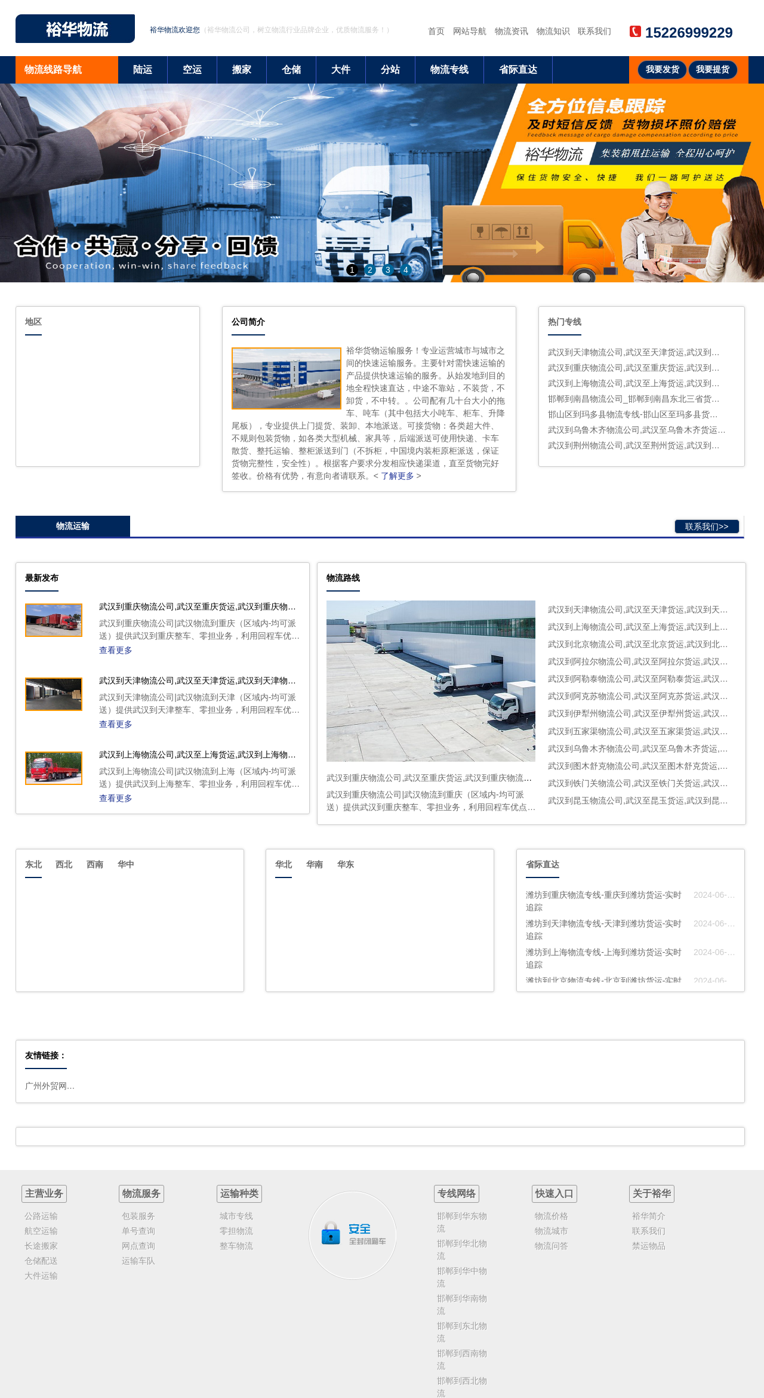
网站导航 (469, 31)
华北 (283, 864)
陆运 (142, 69)
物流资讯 (511, 31)
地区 (33, 322)
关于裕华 (652, 1193)
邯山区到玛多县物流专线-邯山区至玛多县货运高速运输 (637, 414)
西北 (64, 864)
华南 (314, 864)
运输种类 (239, 1193)
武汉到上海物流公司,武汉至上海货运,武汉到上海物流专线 (637, 383)
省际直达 (518, 69)
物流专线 (449, 69)
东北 (33, 864)
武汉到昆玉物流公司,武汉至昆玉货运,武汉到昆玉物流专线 (655, 800)
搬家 (241, 69)
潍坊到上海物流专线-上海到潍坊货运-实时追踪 (604, 958)
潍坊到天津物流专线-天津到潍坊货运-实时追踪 (604, 930)
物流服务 (141, 1193)
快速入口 (554, 1193)
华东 (345, 864)
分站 (390, 69)
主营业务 (44, 1193)
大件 (340, 69)
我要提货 (712, 69)
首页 (436, 31)
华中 (126, 864)
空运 (192, 69)
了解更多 (397, 476)
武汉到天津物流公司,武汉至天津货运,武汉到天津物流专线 (637, 352)
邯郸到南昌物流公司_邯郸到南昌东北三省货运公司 (637, 399)
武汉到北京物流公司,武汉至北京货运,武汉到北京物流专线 (655, 644)
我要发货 (662, 69)
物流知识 (553, 31)
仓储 (291, 69)
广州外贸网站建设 (51, 1086)
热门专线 (564, 322)
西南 (95, 864)
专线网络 (457, 1193)
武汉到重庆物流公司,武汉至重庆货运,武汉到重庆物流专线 (637, 367)
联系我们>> (706, 526)
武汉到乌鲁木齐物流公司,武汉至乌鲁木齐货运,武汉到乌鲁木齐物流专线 (637, 430)
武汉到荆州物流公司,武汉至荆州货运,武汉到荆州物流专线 (637, 445)
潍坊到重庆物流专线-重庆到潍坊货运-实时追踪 (604, 901)
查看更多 (116, 650)
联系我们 (594, 31)
